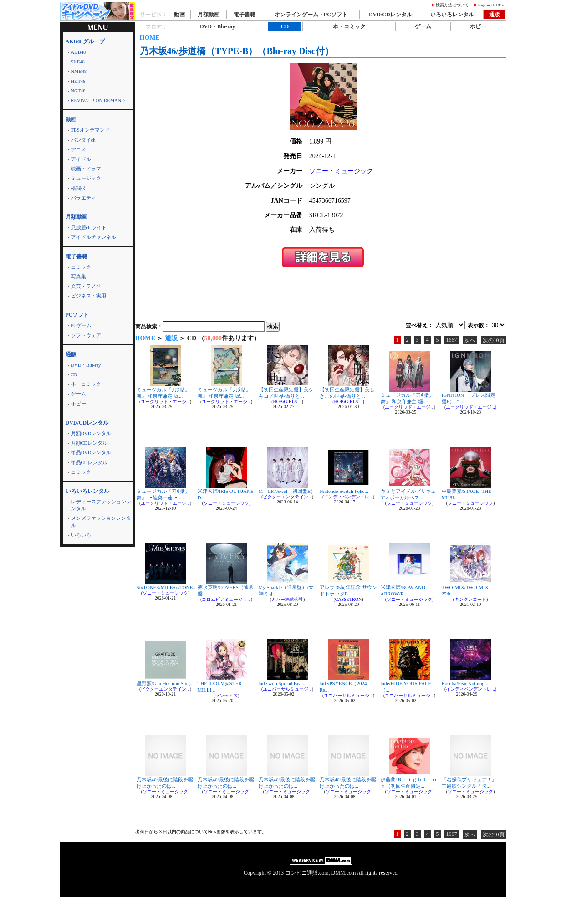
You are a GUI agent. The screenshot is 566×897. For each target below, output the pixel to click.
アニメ (78, 149)
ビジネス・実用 (88, 295)
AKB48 (78, 52)
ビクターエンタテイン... (287, 496)
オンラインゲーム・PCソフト (311, 14)
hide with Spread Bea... (282, 683)
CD (74, 374)
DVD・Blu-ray (86, 365)
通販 (494, 14)
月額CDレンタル (89, 443)
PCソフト (77, 315)
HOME (150, 37)
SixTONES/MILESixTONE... (167, 587)
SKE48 (78, 61)
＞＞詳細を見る (323, 257)
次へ (469, 340)
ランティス (226, 695)
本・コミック (86, 384)
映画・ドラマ (86, 168)
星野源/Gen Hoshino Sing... (165, 683)
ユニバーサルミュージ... (287, 689)
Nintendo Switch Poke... (344, 491)
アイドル (81, 159)
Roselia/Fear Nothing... (465, 683)
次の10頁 (494, 340)
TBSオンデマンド (90, 130)
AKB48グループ (85, 41)
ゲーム (78, 393)
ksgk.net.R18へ (491, 5)
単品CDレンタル (89, 462)
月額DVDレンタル (91, 433)
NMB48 (79, 71)
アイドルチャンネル (93, 237)
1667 (451, 340)
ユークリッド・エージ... (165, 401)
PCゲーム (81, 325)
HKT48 (78, 81)
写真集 (78, 276)
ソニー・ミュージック (341, 171)
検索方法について (452, 5)
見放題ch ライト (89, 227)
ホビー (78, 403)
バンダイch (83, 140)
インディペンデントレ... (348, 496)
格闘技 (78, 188)
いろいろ (81, 535)
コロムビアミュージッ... (226, 599)
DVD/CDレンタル (390, 14)
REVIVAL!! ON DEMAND (98, 100)
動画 (179, 14)
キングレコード (470, 599)
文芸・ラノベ (86, 286)
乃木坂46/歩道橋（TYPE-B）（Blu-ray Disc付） (237, 51)
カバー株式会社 (287, 599)
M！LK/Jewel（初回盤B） (287, 491)
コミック (81, 267)
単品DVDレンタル (91, 452)
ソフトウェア (86, 335)
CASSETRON (348, 599)
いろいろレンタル (452, 14)
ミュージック (86, 178)
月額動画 (208, 14)
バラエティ (83, 197)
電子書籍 (244, 14)
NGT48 (78, 90)
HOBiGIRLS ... (287, 401)
